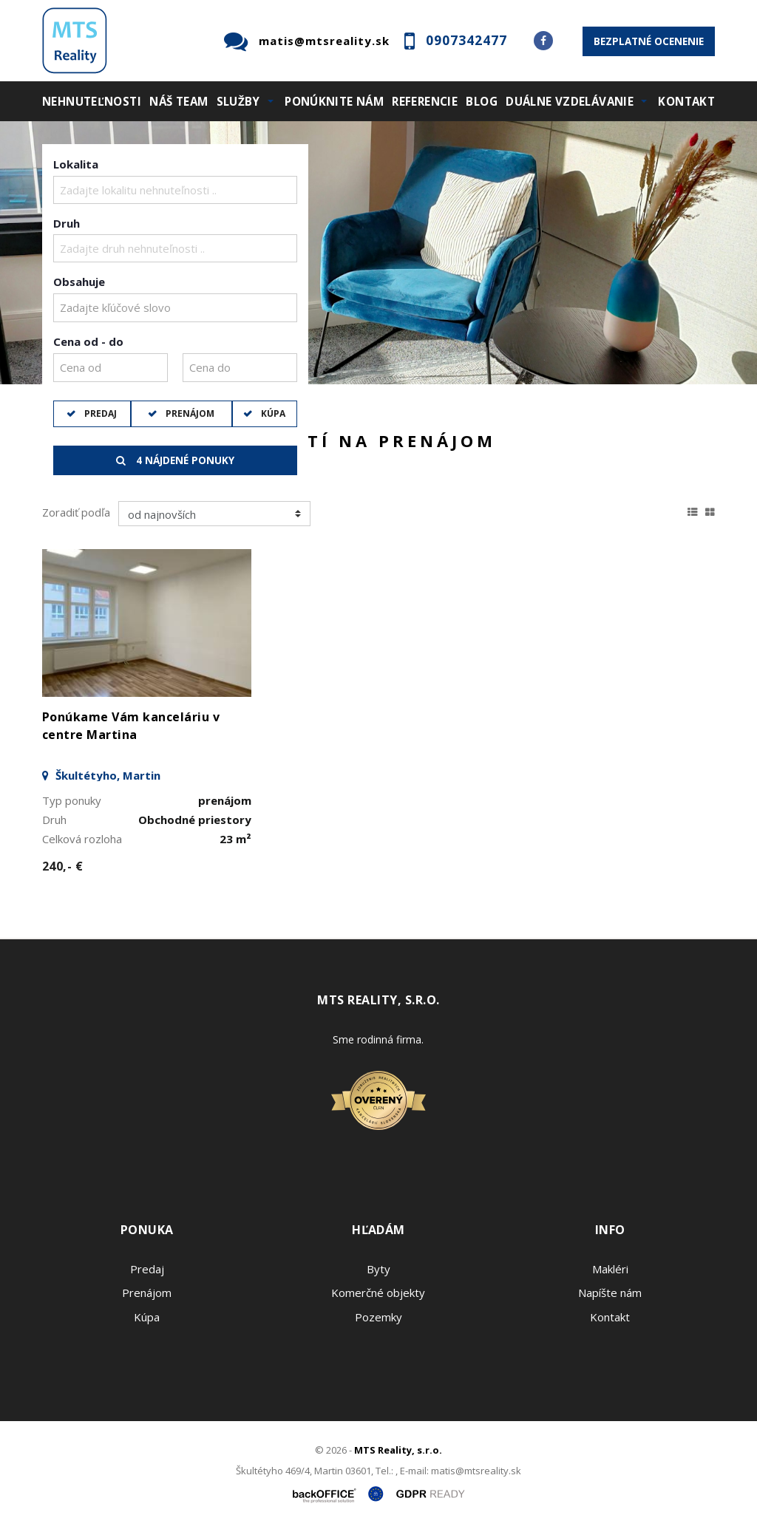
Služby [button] (238, 101)
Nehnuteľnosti (91, 101)
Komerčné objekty (378, 1292)
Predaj (99, 413)
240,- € (62, 866)
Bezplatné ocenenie (649, 41)
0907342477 (466, 40)
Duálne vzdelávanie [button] (570, 101)
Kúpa (272, 413)
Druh (66, 223)
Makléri (610, 1268)
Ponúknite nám (334, 101)
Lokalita (75, 164)
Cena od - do (88, 341)
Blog (482, 101)
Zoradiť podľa (76, 512)
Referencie (425, 101)
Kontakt (686, 101)
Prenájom (188, 413)
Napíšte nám (610, 1292)
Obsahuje (79, 281)
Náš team (178, 101)
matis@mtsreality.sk (324, 40)
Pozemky (378, 1317)
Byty (378, 1268)
